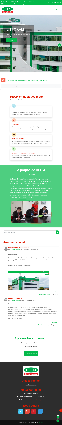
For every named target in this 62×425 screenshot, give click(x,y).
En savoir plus (11, 40)
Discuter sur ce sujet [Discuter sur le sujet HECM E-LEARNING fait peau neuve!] (44, 294)
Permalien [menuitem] (54, 291)
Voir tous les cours (31, 353)
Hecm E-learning (15, 249)
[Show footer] (57, 420)
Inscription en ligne (31, 385)
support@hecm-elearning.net (17, 4)
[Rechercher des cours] (29, 232)
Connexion (57, 2)
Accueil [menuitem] (58, 9)
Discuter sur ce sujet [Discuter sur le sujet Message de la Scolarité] (44, 325)
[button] (49, 2)
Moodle (41, 422)
